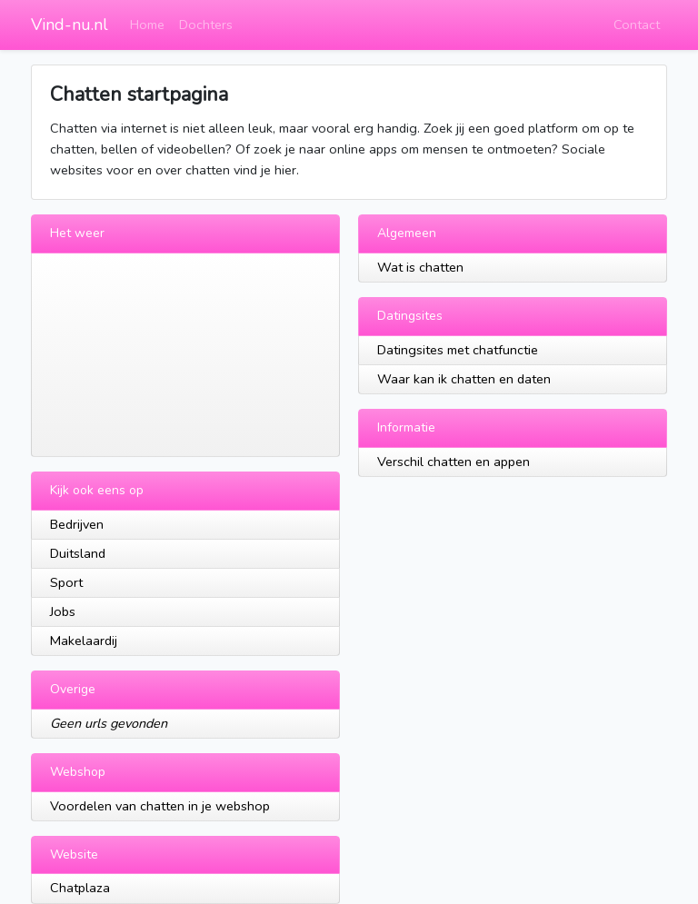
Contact (636, 24)
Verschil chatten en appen (453, 461)
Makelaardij (83, 640)
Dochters (206, 24)
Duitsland (77, 553)
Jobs (62, 611)
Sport (66, 582)
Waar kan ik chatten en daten (464, 379)
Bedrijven (77, 524)
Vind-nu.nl (69, 24)
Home (147, 24)
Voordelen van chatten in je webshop (160, 806)
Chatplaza (80, 888)
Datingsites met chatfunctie (457, 350)
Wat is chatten (420, 267)
